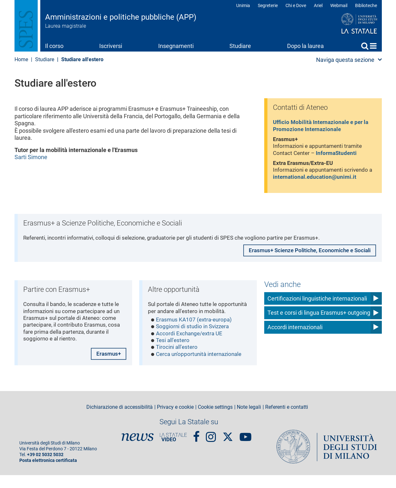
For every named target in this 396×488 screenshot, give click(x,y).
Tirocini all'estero (177, 361)
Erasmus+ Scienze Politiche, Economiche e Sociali (305, 256)
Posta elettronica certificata (48, 473)
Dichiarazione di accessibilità (119, 420)
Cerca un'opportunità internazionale (201, 368)
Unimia (243, 5)
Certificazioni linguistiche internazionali (317, 302)
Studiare (240, 46)
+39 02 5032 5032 (45, 467)
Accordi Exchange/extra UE (191, 346)
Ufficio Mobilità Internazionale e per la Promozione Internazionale (323, 127)
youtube (245, 446)
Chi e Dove (295, 5)
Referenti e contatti (286, 420)
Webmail (338, 5)
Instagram (211, 446)
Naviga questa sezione (345, 59)
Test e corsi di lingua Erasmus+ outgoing (318, 316)
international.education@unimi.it (321, 180)
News (137, 450)
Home (373, 46)
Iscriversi (110, 46)
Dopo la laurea (305, 46)
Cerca (365, 46)
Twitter (228, 446)
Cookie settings (215, 420)
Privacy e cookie (175, 420)
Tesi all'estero (173, 353)
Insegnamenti (176, 46)
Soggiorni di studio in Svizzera (194, 339)
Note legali (249, 420)
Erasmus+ (108, 366)
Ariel (318, 5)
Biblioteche (366, 5)
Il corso (54, 46)
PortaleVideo (173, 450)
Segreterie (268, 5)
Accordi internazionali (295, 331)
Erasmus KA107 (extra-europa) (195, 332)
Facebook (196, 446)
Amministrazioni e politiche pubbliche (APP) (120, 17)
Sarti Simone (30, 157)
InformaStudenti (340, 155)
